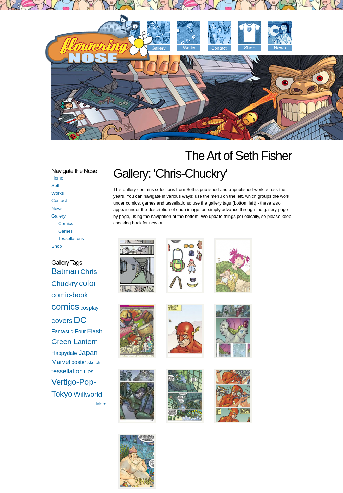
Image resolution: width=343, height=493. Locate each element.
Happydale (64, 353)
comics (65, 306)
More (101, 403)
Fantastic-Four (68, 331)
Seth (56, 185)
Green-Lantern (74, 341)
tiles (89, 371)
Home (57, 178)
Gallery (58, 216)
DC (80, 320)
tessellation (67, 371)
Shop (56, 246)
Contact (59, 200)
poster (78, 362)
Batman (65, 271)
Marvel (60, 362)
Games (65, 231)
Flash (94, 331)
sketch (93, 362)
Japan (88, 352)
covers (61, 320)
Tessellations (71, 238)
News (57, 208)
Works (57, 193)
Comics (65, 223)
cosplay (90, 308)
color (87, 283)
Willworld (88, 394)
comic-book (69, 295)
